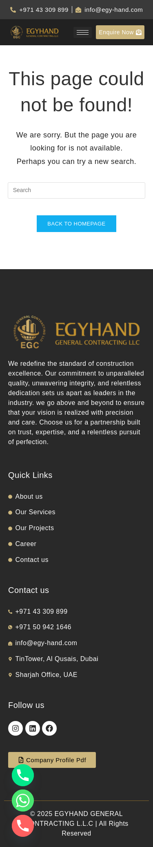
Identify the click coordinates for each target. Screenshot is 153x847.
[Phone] (23, 775)
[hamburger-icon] (82, 32)
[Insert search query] (77, 190)
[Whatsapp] (23, 801)
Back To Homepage (76, 224)
